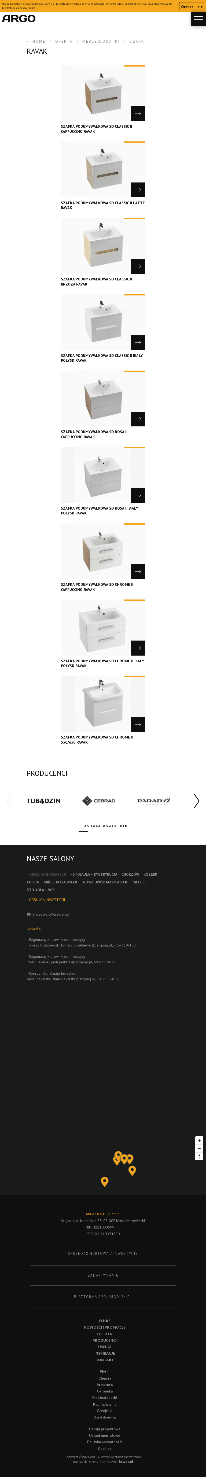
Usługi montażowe (104, 1435)
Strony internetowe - (111, 1462)
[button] (196, 801)
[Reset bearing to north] (199, 1156)
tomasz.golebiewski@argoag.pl (86, 945)
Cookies (105, 1448)
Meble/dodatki (104, 1397)
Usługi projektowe (104, 1429)
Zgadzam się (192, 6)
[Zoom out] (199, 1148)
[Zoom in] (199, 1140)
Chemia (104, 1378)
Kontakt (104, 1360)
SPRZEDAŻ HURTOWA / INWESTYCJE (103, 1253)
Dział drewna (105, 1417)
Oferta (104, 1334)
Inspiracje (104, 1353)
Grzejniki (104, 1411)
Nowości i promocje (105, 1327)
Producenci (105, 1340)
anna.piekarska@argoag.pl (73, 979)
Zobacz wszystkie (106, 826)
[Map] (103, 1164)
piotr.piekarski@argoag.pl (71, 962)
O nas (105, 1321)
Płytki (104, 1371)
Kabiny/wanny (104, 1404)
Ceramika (105, 1391)
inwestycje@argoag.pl (50, 914)
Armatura (105, 1385)
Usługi (104, 1347)
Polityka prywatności (104, 1442)
